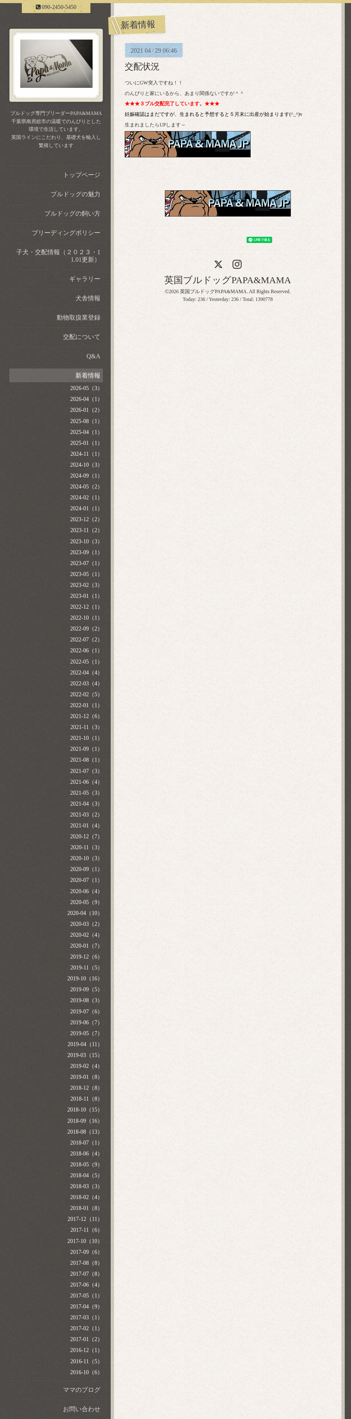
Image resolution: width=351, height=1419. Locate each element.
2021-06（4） (86, 782)
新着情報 (87, 375)
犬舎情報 (87, 298)
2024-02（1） (86, 497)
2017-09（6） (86, 1252)
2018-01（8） (86, 1208)
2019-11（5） (86, 967)
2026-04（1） (86, 399)
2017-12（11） (85, 1219)
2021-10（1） (86, 738)
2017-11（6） (86, 1230)
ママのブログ (81, 1389)
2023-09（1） (86, 552)
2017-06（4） (86, 1285)
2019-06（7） (86, 1022)
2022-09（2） (86, 629)
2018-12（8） (86, 1088)
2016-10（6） (86, 1372)
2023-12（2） (86, 519)
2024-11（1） (86, 454)
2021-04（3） (86, 804)
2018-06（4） (86, 1153)
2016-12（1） (86, 1350)
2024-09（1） (86, 476)
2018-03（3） (86, 1186)
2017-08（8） (86, 1263)
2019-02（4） (86, 1066)
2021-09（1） (86, 749)
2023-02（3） (86, 585)
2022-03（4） (86, 683)
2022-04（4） (86, 672)
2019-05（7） (86, 1033)
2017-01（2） (86, 1339)
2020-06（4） (86, 891)
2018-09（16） (85, 1121)
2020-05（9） (86, 902)
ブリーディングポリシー (66, 232)
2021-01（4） (86, 825)
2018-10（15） (85, 1110)
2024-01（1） (86, 508)
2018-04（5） (86, 1175)
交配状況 (142, 66)
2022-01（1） (86, 705)
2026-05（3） (86, 388)
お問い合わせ (81, 1409)
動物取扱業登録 (78, 317)
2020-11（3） (86, 847)
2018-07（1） (86, 1143)
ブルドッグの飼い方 (72, 213)
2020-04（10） (85, 913)
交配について (81, 336)
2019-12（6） (86, 957)
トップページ (81, 174)
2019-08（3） (86, 1000)
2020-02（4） (86, 935)
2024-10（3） (86, 465)
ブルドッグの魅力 (75, 194)
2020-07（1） (86, 880)
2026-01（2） (86, 410)
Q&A (93, 356)
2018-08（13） (85, 1132)
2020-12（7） (86, 836)
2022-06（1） (86, 650)
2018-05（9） (86, 1164)
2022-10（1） (86, 618)
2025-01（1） (86, 443)
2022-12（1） (86, 607)
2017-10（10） (85, 1241)
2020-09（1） (86, 869)
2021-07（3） (86, 771)
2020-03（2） (86, 924)
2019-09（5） (86, 989)
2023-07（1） (86, 563)
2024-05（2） (86, 486)
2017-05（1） (86, 1296)
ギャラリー (84, 278)
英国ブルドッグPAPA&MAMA (227, 280)
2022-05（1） (86, 662)
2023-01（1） (86, 596)
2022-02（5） (86, 694)
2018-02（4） (86, 1197)
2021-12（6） (86, 716)
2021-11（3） (86, 727)
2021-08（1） (86, 760)
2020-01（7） (86, 946)
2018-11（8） (86, 1099)
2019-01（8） (86, 1077)
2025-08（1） (86, 421)
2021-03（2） (86, 815)
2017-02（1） (86, 1328)
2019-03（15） (85, 1055)
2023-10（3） (86, 541)
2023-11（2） (86, 530)
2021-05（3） (86, 793)
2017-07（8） (86, 1274)
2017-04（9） (86, 1306)
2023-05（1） (86, 574)
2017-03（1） (86, 1317)
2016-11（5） (86, 1361)
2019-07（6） (86, 1011)
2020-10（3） (86, 858)
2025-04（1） (86, 432)
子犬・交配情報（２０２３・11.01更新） (58, 256)
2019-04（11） (85, 1044)
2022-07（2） (86, 639)
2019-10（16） (85, 978)
